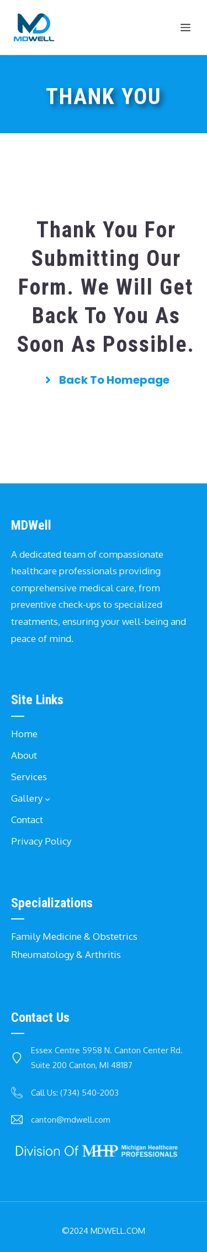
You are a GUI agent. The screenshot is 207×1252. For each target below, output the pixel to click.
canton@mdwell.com (70, 1119)
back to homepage (114, 380)
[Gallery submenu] (47, 798)
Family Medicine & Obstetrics (74, 936)
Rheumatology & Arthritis (66, 954)
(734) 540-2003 (89, 1092)
